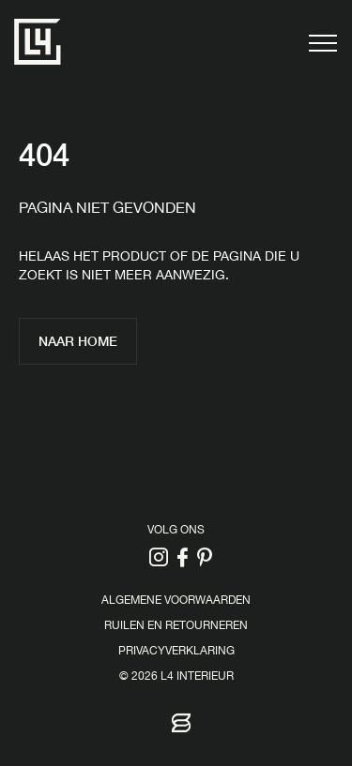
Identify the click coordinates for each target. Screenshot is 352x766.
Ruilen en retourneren (176, 627)
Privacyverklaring (176, 652)
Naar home (77, 340)
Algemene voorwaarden (176, 601)
